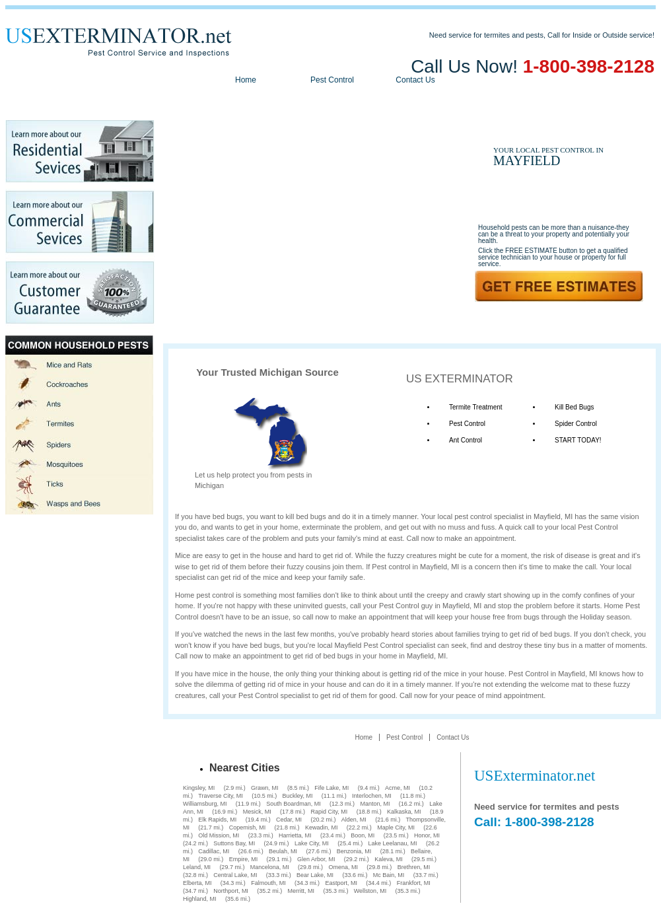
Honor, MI (427, 835)
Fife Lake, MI (331, 788)
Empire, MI (243, 859)
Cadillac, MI (213, 851)
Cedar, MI (289, 819)
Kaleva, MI (388, 859)
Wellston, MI (370, 891)
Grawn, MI (265, 788)
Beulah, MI (283, 851)
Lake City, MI (312, 843)
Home (245, 80)
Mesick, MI (257, 811)
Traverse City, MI (220, 796)
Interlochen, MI (372, 796)
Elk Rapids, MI (217, 819)
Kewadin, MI (321, 827)
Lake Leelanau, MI (392, 843)
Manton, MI (375, 803)
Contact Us (415, 80)
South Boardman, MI (293, 803)
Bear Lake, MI (314, 875)
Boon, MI (362, 835)
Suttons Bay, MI (234, 843)
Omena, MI (343, 867)
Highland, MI (200, 899)
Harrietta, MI (295, 835)
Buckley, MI (298, 796)
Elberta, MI (197, 883)
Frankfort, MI (414, 883)
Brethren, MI (414, 867)
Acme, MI (397, 788)
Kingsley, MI (199, 788)
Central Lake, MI (235, 875)
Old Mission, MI (218, 835)
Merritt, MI (301, 891)
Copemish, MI (247, 827)
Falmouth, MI (268, 883)
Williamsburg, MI (205, 803)
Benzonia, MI (354, 851)
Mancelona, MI (269, 867)
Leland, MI (197, 867)
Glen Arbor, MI (316, 859)
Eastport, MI (341, 883)
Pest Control (332, 80)
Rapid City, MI (328, 811)
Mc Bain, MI (389, 875)
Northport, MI (230, 891)
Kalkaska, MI (404, 811)
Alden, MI (353, 819)
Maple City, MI (396, 827)
